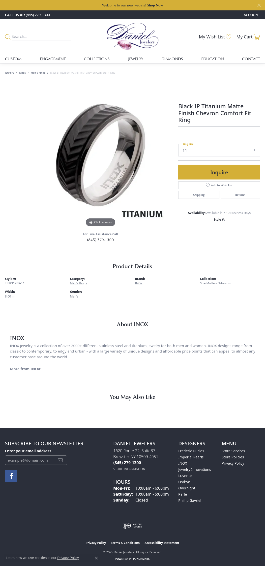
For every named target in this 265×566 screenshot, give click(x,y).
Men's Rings (38, 72)
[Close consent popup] (96, 558)
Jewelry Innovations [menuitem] (194, 469)
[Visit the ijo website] (132, 526)
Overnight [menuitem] (186, 488)
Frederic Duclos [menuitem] (191, 450)
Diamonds (172, 58)
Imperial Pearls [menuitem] (191, 457)
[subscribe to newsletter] (60, 460)
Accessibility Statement (162, 543)
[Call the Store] (127, 462)
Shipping (199, 195)
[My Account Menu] (252, 14)
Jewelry (135, 58)
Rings (22, 72)
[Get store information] (129, 469)
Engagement (53, 58)
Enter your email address (28, 450)
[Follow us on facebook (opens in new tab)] (11, 476)
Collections (97, 58)
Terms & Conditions (125, 543)
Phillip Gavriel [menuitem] (189, 500)
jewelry (9, 72)
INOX (139, 283)
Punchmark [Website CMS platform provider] (141, 559)
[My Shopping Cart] (248, 36)
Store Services (233, 450)
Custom (13, 58)
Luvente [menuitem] (185, 475)
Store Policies (233, 457)
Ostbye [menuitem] (184, 481)
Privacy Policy (233, 463)
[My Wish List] (215, 36)
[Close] (259, 5)
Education (212, 58)
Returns (240, 195)
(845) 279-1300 (100, 239)
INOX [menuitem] (182, 463)
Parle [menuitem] (182, 494)
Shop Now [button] (155, 5)
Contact (251, 58)
